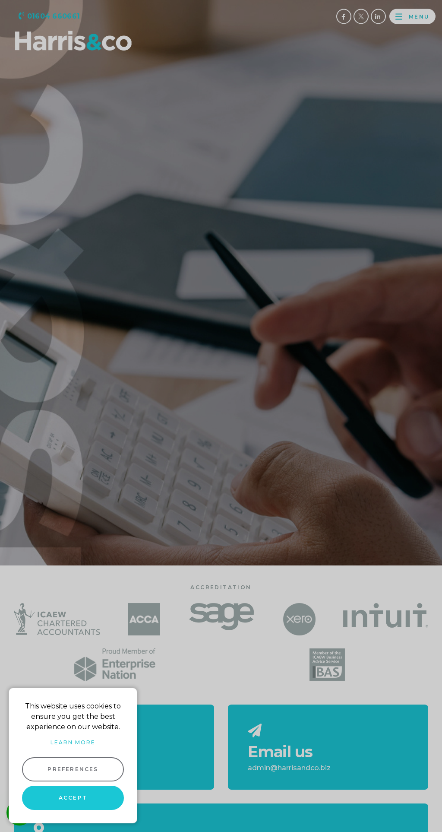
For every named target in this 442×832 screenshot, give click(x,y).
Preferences (72, 769)
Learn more (73, 742)
